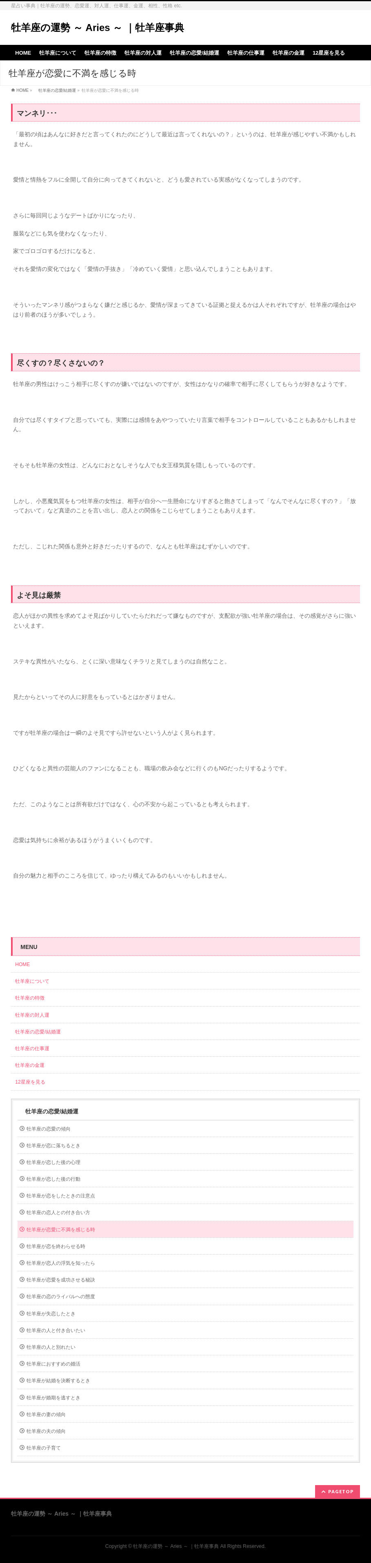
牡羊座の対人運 (32, 1015)
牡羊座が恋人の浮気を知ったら (61, 1263)
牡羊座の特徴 (29, 998)
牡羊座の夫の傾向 (46, 1431)
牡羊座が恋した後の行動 (53, 1179)
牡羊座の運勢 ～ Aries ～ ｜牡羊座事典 (97, 27)
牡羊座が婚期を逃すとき (53, 1398)
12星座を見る (30, 1082)
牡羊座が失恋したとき (51, 1314)
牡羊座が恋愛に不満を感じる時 (61, 1230)
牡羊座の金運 (29, 1065)
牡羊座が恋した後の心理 (53, 1162)
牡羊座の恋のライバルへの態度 (61, 1296)
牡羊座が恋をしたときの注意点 (61, 1196)
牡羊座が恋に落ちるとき (53, 1145)
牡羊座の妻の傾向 (46, 1414)
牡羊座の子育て (44, 1448)
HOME (22, 90)
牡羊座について (32, 981)
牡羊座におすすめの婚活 (53, 1364)
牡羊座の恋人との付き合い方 (58, 1212)
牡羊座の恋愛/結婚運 (55, 90)
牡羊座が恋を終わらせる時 (56, 1246)
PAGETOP (341, 1491)
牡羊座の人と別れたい (51, 1347)
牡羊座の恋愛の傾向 (49, 1129)
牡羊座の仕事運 (32, 1048)
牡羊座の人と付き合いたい (56, 1330)
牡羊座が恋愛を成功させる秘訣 (61, 1280)
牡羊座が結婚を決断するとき (58, 1380)
